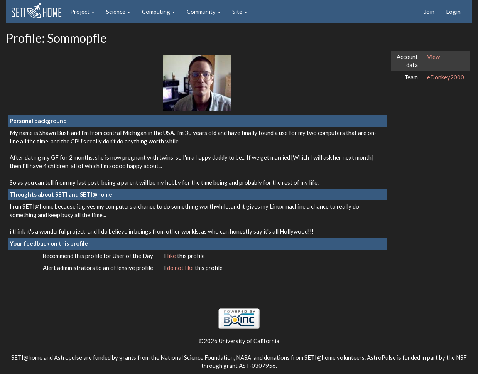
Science (118, 11)
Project (82, 11)
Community (204, 11)
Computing (158, 11)
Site (239, 11)
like (172, 255)
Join (429, 11)
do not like (181, 267)
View (433, 56)
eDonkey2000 (445, 77)
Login (453, 11)
